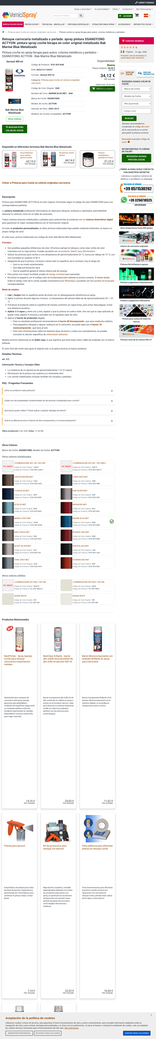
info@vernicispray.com (18, 991)
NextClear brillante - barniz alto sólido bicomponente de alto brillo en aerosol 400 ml (58, 726)
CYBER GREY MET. (80, 544)
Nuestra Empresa (47, 971)
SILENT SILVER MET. (22, 613)
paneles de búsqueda (104, 348)
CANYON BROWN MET (23, 544)
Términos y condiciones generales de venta (57, 976)
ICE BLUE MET (20, 572)
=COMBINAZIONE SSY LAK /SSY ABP (30, 530)
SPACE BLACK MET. (80, 613)
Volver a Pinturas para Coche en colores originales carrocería (36, 182)
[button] (147, 16)
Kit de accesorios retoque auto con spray (102, 208)
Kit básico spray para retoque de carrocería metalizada (66, 192)
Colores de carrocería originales (134, 246)
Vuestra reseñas (133, 41)
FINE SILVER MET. (80, 558)
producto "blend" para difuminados (78, 319)
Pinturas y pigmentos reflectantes (135, 300)
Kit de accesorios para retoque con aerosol (54, 806)
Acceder (125, 16)
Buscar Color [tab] (130, 73)
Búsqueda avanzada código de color (136, 140)
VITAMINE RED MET (80, 627)
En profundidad (101, 9)
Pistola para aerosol (14, 805)
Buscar (129, 118)
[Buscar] (65, 15)
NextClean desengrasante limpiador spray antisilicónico (19, 888)
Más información (71, 1028)
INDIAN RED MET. (79, 572)
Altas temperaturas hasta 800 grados (136, 228)
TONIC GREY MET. (21, 627)
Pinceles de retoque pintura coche (26, 225)
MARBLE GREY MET (22, 586)
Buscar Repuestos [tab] (148, 73)
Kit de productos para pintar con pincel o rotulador (64, 208)
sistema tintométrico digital (99, 287)
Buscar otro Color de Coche (14, 129)
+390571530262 (144, 2)
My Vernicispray (143, 9)
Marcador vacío (102, 224)
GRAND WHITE (20, 663)
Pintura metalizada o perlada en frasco (105, 155)
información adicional (57, 402)
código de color (142, 126)
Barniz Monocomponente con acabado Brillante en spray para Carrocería (97, 726)
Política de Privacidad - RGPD (52, 1003)
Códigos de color (47, 998)
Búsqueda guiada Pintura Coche (137, 158)
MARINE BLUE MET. (80, 586)
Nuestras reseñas (47, 982)
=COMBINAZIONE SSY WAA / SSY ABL (30, 649)
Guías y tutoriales (82, 9)
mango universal (57, 341)
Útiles (115, 9)
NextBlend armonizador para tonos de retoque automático (58, 888)
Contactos (127, 9)
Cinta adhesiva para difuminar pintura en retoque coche (97, 806)
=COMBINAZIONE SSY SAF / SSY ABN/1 (89, 530)
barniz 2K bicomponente (72, 389)
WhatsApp (70, 348)
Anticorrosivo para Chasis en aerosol (25, 241)
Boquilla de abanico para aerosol (65, 241)
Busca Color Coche (13, 24)
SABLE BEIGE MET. (22, 599)
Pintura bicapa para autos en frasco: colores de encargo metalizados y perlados (26, 209)
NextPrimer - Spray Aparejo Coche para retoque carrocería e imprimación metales (18, 727)
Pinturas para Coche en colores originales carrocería (32, 32)
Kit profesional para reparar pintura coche (26, 155)
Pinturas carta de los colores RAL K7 (136, 340)
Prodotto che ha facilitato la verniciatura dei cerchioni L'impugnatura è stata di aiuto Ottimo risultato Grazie (134, 57)
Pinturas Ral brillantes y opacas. (134, 264)
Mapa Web (45, 987)
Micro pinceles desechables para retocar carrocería (64, 226)
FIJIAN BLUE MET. (21, 558)
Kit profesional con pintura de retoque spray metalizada (25, 192)
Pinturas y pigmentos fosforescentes (136, 282)
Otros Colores (14, 119)
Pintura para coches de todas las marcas (136, 320)
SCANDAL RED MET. (80, 599)
